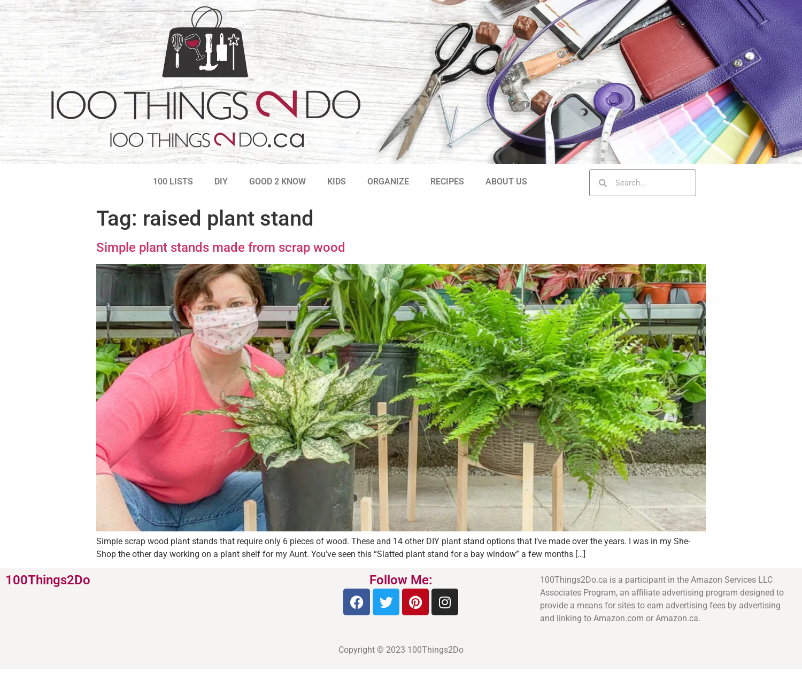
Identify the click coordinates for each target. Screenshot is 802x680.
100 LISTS (173, 181)
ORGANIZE (388, 181)
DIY (221, 181)
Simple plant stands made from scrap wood (220, 247)
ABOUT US (506, 181)
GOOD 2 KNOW (277, 181)
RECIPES (447, 181)
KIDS (336, 181)
